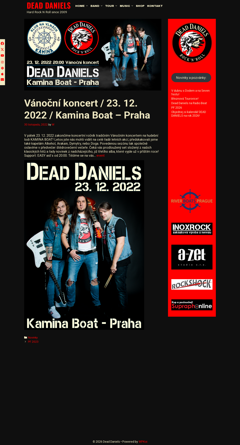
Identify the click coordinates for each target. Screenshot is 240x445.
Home (82, 6)
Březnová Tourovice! (184, 98)
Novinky (33, 337)
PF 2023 (33, 341)
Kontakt (155, 6)
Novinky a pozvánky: (191, 78)
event (100, 156)
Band (97, 6)
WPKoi (143, 441)
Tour (111, 6)
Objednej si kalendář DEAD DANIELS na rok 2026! (188, 113)
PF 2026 (176, 107)
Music (127, 6)
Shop (140, 6)
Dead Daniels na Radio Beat (189, 103)
